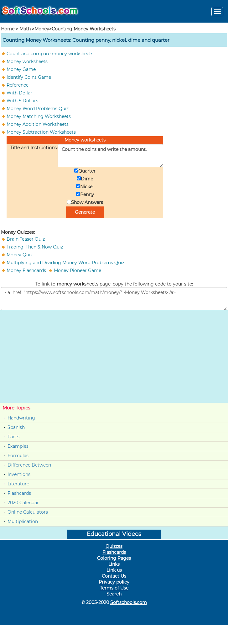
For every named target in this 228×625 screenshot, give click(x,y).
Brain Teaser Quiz (26, 239)
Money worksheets (27, 61)
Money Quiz (20, 255)
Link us (114, 570)
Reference (17, 85)
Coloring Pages (114, 558)
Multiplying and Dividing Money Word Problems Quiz (65, 262)
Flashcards (19, 493)
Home (7, 29)
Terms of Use (114, 588)
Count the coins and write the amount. (110, 155)
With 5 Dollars (22, 101)
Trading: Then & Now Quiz (35, 247)
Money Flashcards (27, 270)
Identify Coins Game (29, 77)
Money (41, 29)
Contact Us (114, 576)
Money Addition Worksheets (38, 124)
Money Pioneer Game (77, 270)
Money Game (21, 69)
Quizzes (114, 546)
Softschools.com (128, 602)
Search (114, 594)
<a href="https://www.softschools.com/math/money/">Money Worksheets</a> (114, 298)
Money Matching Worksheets (39, 116)
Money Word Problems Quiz (38, 108)
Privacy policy (114, 582)
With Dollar (19, 93)
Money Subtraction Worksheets (41, 132)
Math (25, 29)
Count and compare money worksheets (50, 53)
